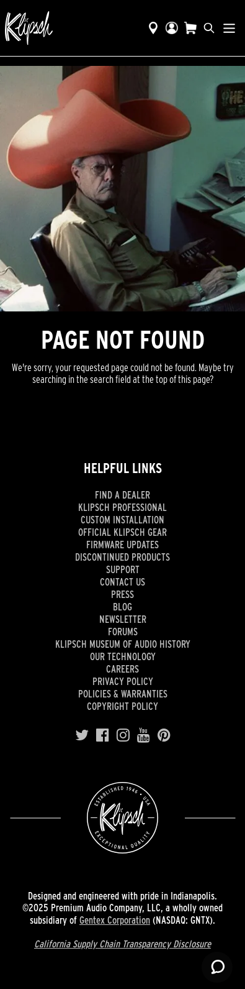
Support (123, 569)
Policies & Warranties (122, 694)
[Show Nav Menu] (229, 28)
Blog (122, 606)
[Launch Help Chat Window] (217, 967)
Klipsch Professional (122, 507)
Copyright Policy (122, 706)
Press (122, 594)
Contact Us (122, 582)
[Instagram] (123, 734)
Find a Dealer (122, 495)
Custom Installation (122, 519)
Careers (122, 669)
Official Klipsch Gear (122, 532)
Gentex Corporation (114, 919)
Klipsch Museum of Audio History (122, 644)
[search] (209, 28)
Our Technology (123, 656)
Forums (123, 631)
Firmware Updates (122, 544)
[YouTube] (143, 734)
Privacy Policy (122, 681)
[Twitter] (82, 734)
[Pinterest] (164, 734)
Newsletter (122, 619)
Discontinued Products (122, 557)
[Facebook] (102, 734)
